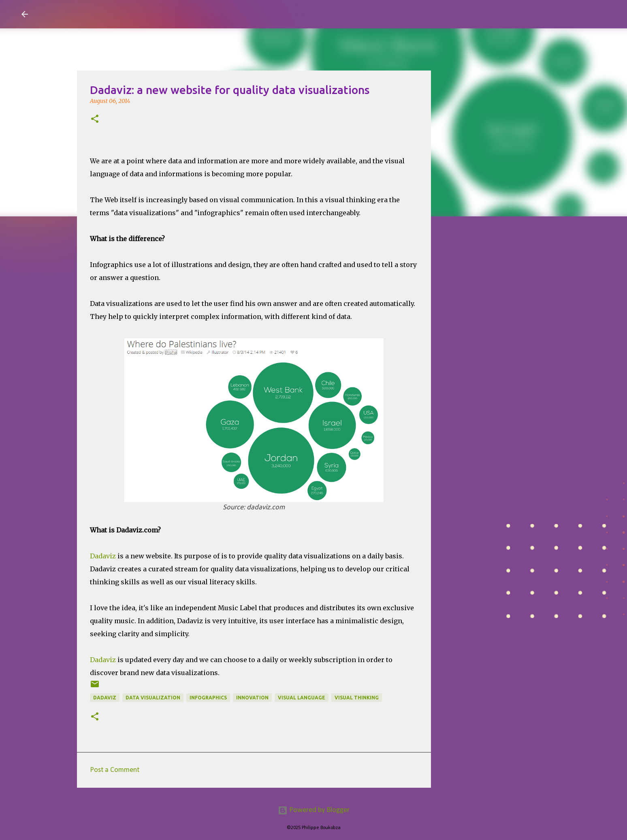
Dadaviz (103, 556)
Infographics (208, 697)
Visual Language (301, 697)
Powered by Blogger (314, 810)
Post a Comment (114, 770)
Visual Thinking (357, 697)
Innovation (252, 697)
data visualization (153, 697)
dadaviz (104, 697)
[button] (95, 119)
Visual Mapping (82, 13)
